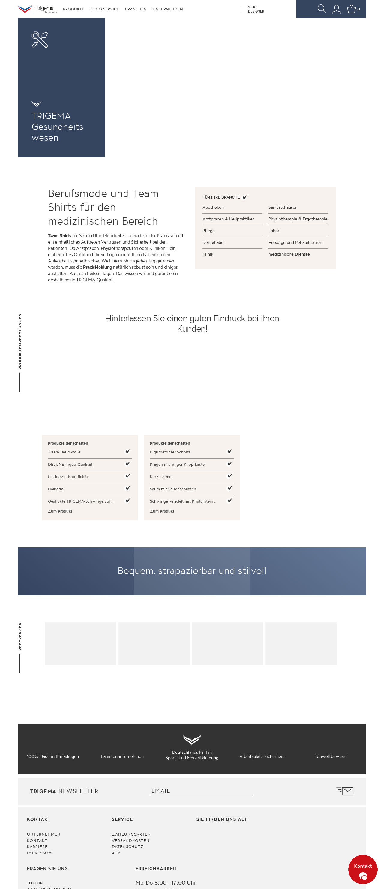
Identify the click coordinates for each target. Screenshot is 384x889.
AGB (116, 762)
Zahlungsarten (131, 743)
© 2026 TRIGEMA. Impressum (338, 878)
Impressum (39, 762)
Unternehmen (168, 9)
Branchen (136, 9)
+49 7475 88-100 (49, 799)
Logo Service (104, 9)
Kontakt (37, 749)
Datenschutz (128, 756)
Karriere (37, 756)
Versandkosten (131, 749)
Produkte (73, 9)
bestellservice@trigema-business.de (72, 815)
